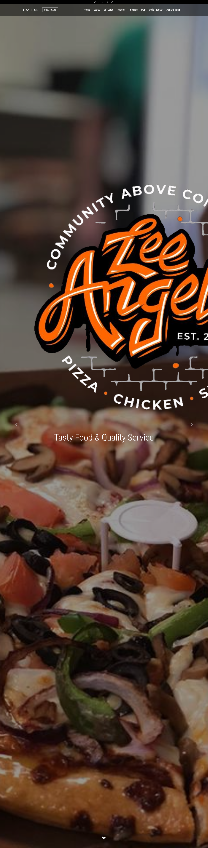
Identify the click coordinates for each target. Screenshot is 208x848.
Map (143, 9)
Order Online (50, 10)
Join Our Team (173, 9)
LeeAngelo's (30, 10)
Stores (96, 9)
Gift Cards (108, 9)
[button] (15, 424)
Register (121, 9)
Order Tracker (156, 9)
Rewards (133, 9)
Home (87, 9)
